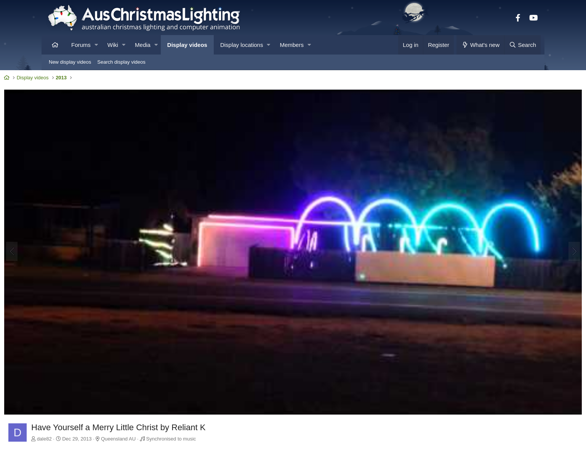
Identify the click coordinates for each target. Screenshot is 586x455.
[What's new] (480, 45)
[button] (96, 45)
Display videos (187, 45)
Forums (81, 45)
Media (143, 45)
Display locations (241, 45)
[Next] (530, 228)
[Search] (522, 45)
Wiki (112, 45)
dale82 (87, 391)
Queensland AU (161, 391)
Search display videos (121, 62)
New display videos (70, 62)
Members (292, 45)
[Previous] (55, 228)
